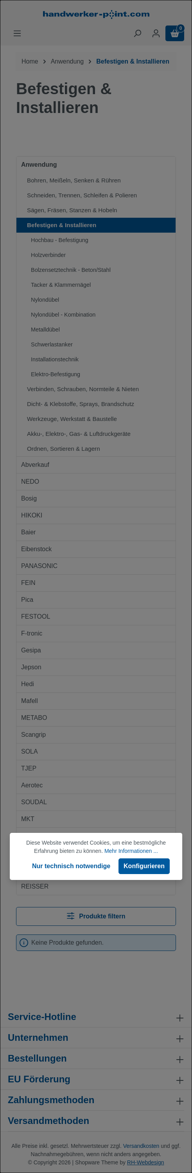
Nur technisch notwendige (71, 866)
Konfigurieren (144, 866)
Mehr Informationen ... (131, 851)
